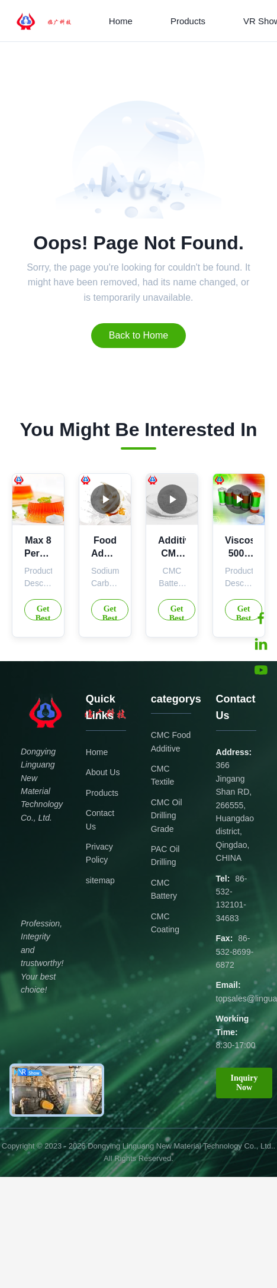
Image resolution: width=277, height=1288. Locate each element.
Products (187, 21)
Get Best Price (43, 612)
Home (121, 21)
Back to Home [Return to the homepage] (138, 335)
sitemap (100, 880)
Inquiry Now (244, 1083)
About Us (103, 772)
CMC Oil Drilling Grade (166, 816)
